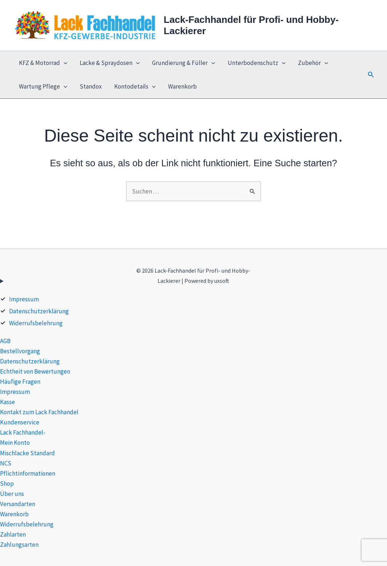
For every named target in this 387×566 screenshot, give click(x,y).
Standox (91, 86)
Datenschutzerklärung (39, 311)
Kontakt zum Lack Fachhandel (39, 412)
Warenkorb (182, 86)
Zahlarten (13, 534)
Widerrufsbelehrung (36, 323)
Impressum (24, 299)
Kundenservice (19, 422)
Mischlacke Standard (27, 453)
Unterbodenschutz (257, 63)
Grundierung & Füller (183, 63)
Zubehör (313, 63)
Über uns (12, 494)
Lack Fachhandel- (22, 432)
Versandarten (17, 504)
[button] (371, 75)
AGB (5, 341)
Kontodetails (135, 86)
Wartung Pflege (43, 86)
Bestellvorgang (20, 351)
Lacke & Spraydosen (110, 63)
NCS (5, 463)
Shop (7, 484)
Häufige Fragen (20, 382)
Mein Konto (15, 443)
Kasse (7, 402)
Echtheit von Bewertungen (35, 371)
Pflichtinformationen (27, 473)
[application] (63, 63)
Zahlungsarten (19, 545)
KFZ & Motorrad (43, 63)
